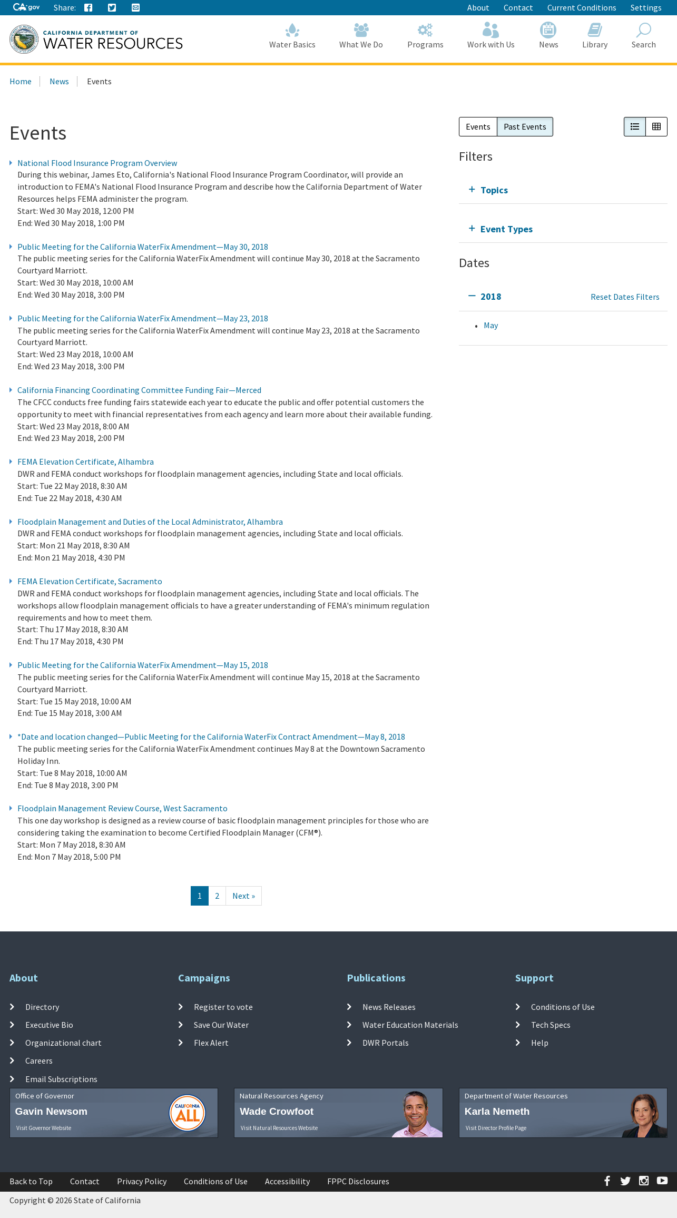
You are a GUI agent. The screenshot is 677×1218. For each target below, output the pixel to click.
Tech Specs (551, 1024)
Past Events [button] (525, 126)
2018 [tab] (491, 296)
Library (595, 36)
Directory (42, 1006)
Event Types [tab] (506, 229)
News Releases (389, 1006)
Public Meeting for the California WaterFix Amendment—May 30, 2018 (142, 246)
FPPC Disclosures (358, 1181)
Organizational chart (63, 1042)
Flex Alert (211, 1042)
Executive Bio (49, 1024)
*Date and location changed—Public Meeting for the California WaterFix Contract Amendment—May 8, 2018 (211, 736)
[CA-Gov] (26, 7)
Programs (425, 36)
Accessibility (287, 1181)
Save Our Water (221, 1024)
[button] (635, 126)
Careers (39, 1060)
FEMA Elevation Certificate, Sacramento (89, 581)
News (549, 36)
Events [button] (478, 126)
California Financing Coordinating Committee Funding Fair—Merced (139, 390)
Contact (518, 7)
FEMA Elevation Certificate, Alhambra (85, 461)
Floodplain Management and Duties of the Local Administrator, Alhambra (150, 521)
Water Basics (292, 36)
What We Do (362, 36)
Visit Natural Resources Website (279, 1128)
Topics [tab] (494, 190)
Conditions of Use (563, 1006)
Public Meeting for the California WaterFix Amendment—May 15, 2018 (142, 665)
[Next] (243, 896)
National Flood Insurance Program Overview (97, 163)
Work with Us (491, 36)
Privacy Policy (141, 1181)
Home (20, 81)
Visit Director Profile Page (496, 1128)
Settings (646, 7)
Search (644, 36)
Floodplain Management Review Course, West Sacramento (122, 808)
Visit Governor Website (43, 1128)
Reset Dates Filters (625, 296)
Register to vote (223, 1006)
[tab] (563, 189)
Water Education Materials (410, 1024)
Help (539, 1042)
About (478, 7)
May (491, 325)
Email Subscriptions (61, 1079)
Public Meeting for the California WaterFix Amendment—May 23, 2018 (142, 318)
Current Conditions (581, 7)
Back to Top (31, 1181)
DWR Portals (385, 1042)
